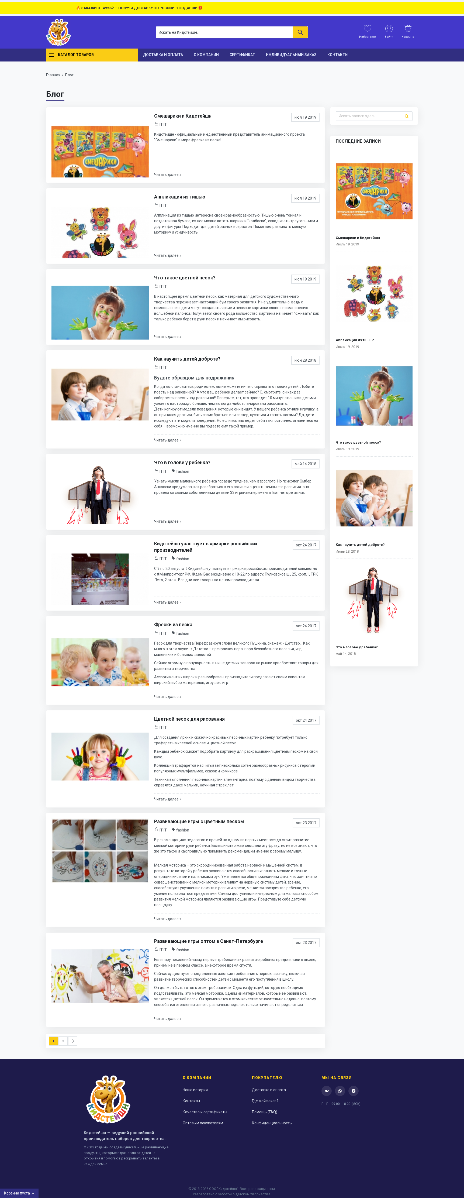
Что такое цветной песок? (185, 277)
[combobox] (232, 32)
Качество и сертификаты (205, 1112)
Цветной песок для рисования (189, 719)
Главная (53, 75)
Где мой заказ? (265, 1101)
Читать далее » (167, 174)
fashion (182, 471)
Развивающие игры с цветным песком (199, 821)
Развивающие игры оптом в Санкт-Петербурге (208, 941)
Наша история (195, 1090)
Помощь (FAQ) (264, 1112)
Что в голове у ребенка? (182, 462)
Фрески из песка (173, 624)
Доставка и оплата (269, 1090)
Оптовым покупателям (203, 1123)
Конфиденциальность (272, 1123)
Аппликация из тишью (179, 197)
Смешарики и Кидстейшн (183, 116)
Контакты (191, 1101)
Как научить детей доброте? (187, 359)
